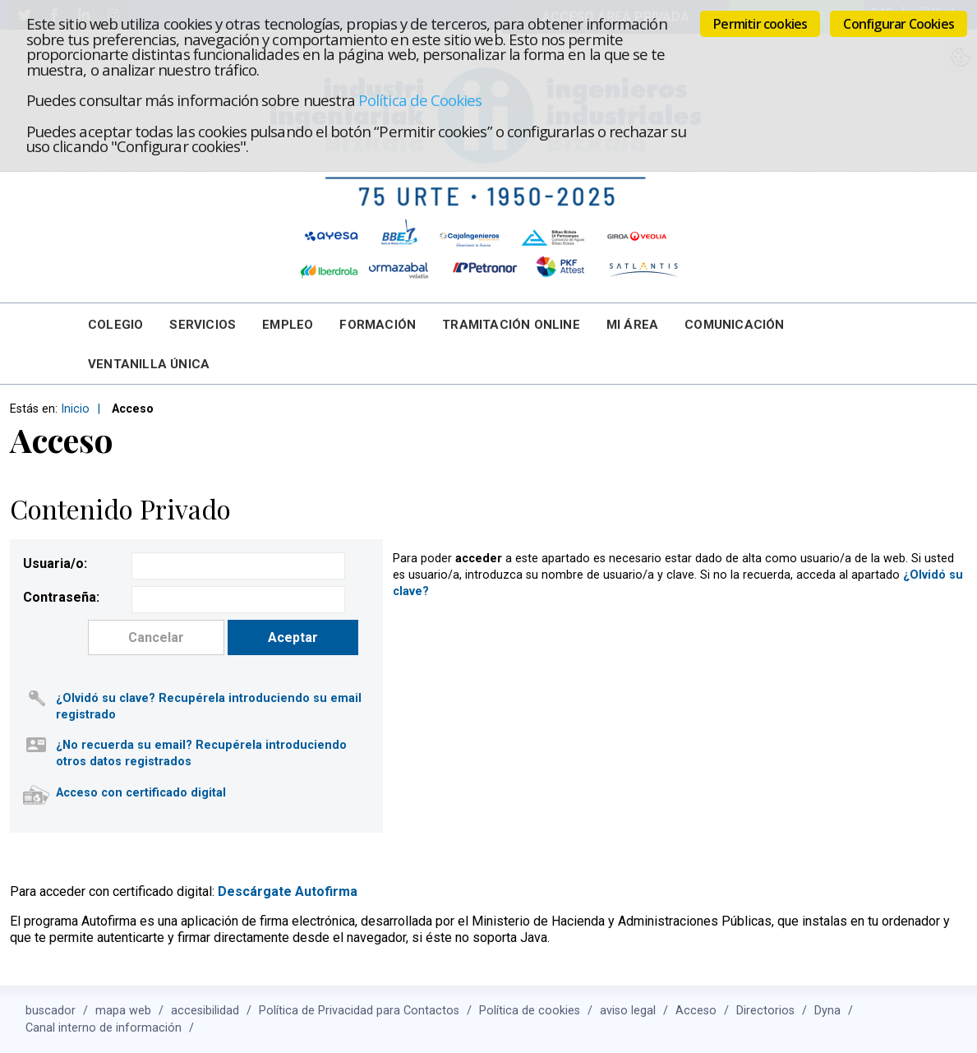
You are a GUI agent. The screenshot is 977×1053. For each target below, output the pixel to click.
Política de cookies (529, 1011)
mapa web (123, 1011)
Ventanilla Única (149, 364)
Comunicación (734, 324)
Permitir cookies (760, 24)
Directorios (765, 1011)
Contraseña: (61, 597)
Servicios (202, 324)
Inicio (75, 409)
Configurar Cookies (898, 24)
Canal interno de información (103, 1028)
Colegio (115, 324)
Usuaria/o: (55, 563)
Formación (377, 324)
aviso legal (628, 1011)
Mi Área (632, 324)
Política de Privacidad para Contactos (359, 1011)
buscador (50, 1011)
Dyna (827, 1011)
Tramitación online (511, 324)
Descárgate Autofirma (287, 891)
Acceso (696, 1011)
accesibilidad (205, 1011)
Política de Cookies (420, 100)
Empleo (287, 324)
